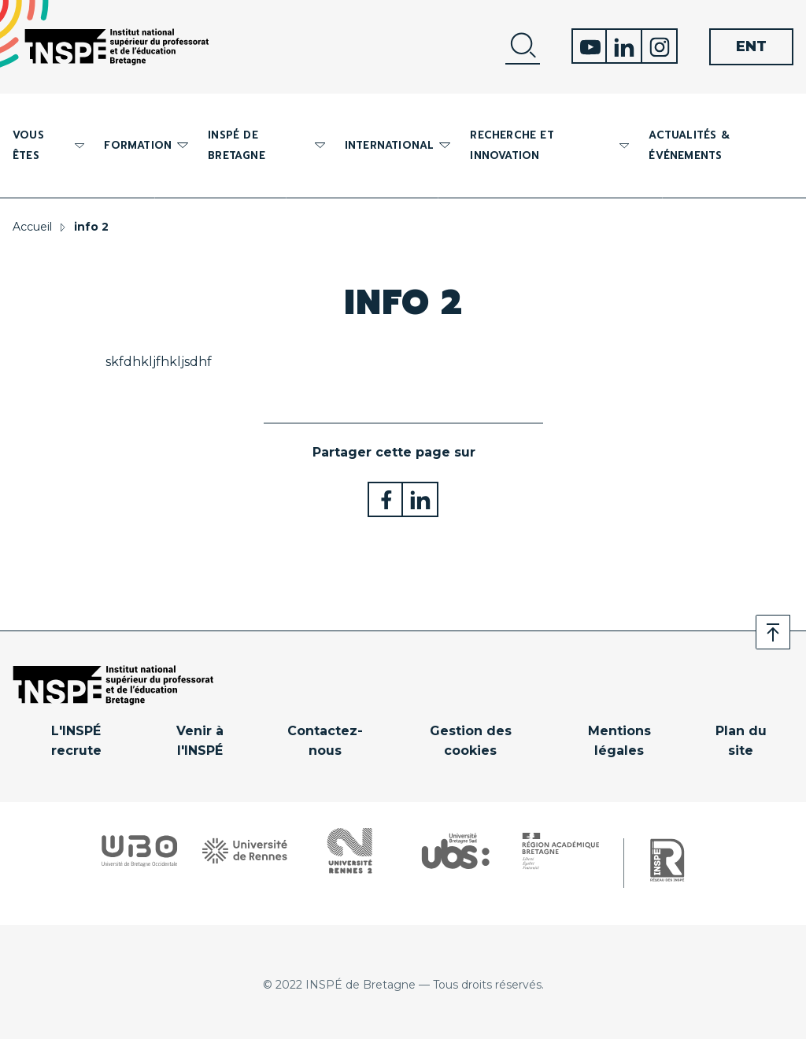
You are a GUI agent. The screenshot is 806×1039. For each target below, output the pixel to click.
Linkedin (624, 46)
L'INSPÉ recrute (76, 741)
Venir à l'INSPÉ (200, 741)
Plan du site (741, 741)
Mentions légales (619, 741)
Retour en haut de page (773, 632)
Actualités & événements (689, 145)
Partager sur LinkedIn (420, 499)
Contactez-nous (325, 741)
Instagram (660, 46)
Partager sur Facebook (385, 499)
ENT (751, 46)
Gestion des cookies (471, 741)
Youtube (589, 46)
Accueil (32, 227)
